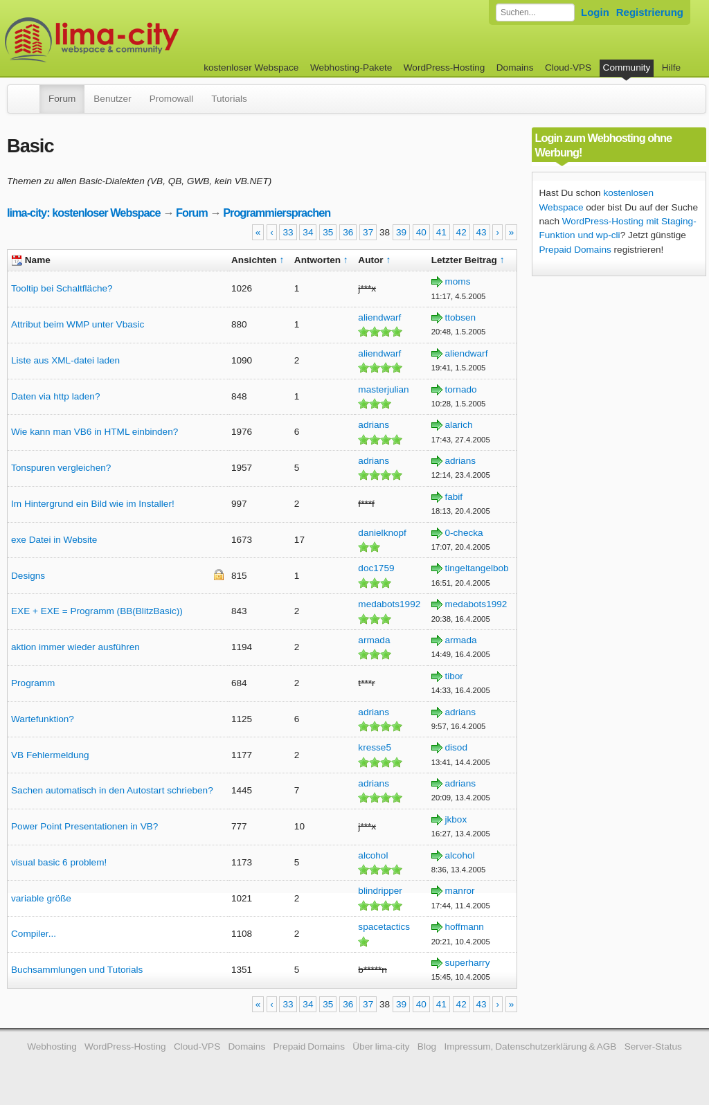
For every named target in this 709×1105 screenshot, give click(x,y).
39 (401, 232)
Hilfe (671, 67)
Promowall (171, 98)
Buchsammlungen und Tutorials (77, 969)
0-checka (464, 533)
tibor (454, 676)
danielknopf (382, 533)
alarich (458, 425)
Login (595, 12)
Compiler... (33, 933)
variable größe (41, 898)
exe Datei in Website (54, 539)
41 (441, 232)
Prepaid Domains (575, 249)
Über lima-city (380, 1046)
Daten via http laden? (55, 396)
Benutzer (112, 98)
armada (374, 640)
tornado (460, 389)
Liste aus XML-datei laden (65, 360)
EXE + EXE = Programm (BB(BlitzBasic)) (97, 611)
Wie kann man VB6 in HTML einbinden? (94, 431)
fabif (454, 497)
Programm (33, 683)
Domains (515, 67)
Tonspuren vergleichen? (61, 467)
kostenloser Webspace (251, 67)
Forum (61, 98)
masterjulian (383, 389)
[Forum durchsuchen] (535, 12)
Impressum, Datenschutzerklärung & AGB (530, 1046)
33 (287, 232)
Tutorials (229, 98)
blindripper (380, 891)
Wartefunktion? (42, 719)
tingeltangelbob (476, 568)
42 (461, 232)
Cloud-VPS (568, 67)
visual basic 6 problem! (59, 862)
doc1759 (376, 568)
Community (627, 67)
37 (368, 232)
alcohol (373, 855)
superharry (467, 963)
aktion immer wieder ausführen (75, 647)
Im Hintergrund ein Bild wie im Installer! (92, 503)
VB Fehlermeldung (50, 755)
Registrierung (649, 12)
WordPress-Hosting (444, 67)
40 (421, 232)
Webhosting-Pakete (351, 67)
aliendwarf (379, 317)
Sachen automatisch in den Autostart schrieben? (112, 790)
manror (459, 891)
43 (481, 232)
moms (457, 281)
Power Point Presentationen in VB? (84, 826)
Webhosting (52, 1046)
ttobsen (460, 317)
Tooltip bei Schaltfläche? (62, 288)
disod (456, 747)
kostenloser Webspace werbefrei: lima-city (143, 39)
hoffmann (464, 927)
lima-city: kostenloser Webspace (84, 212)
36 (348, 232)
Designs (28, 576)
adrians (373, 425)
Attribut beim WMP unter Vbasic (77, 324)
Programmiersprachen (276, 212)
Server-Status (653, 1046)
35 (328, 232)
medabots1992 (389, 604)
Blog (427, 1046)
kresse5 (374, 747)
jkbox (456, 819)
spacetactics (384, 927)
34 (308, 232)
